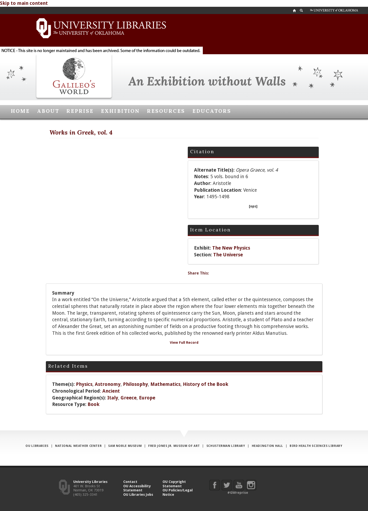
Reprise (80, 111)
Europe (147, 398)
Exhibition (120, 111)
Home (20, 111)
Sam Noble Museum (125, 446)
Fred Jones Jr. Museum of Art (174, 446)
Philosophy (135, 384)
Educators (211, 111)
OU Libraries (37, 446)
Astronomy (108, 384)
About (48, 111)
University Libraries (90, 482)
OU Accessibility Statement (137, 488)
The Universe (228, 255)
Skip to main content (24, 3)
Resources (166, 111)
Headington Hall (267, 446)
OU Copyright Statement (174, 484)
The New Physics (231, 248)
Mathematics (165, 384)
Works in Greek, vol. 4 (81, 132)
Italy (112, 398)
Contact (130, 482)
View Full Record (184, 342)
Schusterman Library (225, 446)
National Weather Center (78, 446)
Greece (129, 398)
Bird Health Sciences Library (316, 446)
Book (93, 404)
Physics (84, 384)
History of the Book (205, 384)
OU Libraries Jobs (138, 494)
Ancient (111, 391)
